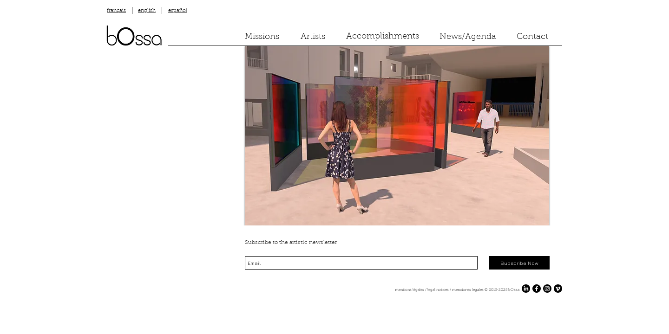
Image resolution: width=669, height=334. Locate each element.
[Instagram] (547, 288)
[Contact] (532, 37)
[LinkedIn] (526, 288)
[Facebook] (536, 288)
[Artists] (313, 37)
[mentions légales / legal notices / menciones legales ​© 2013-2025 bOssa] (351, 290)
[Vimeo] (558, 288)
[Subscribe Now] (519, 263)
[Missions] (262, 37)
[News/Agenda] (467, 37)
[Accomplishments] (382, 37)
